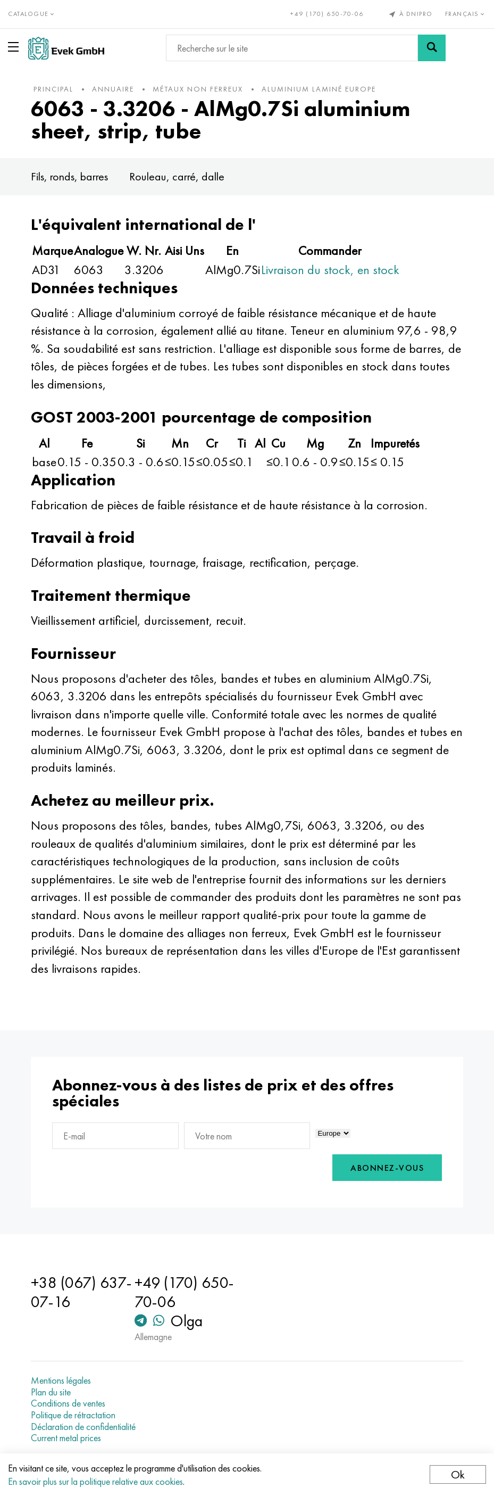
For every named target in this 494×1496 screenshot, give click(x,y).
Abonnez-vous (387, 1167)
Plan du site (51, 1392)
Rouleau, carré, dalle (176, 176)
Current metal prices (66, 1438)
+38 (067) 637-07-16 (81, 1292)
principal (53, 89)
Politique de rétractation (73, 1415)
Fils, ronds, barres (69, 176)
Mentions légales (61, 1380)
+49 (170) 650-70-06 (327, 14)
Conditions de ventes (68, 1403)
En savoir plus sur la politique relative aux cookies (95, 1481)
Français (466, 14)
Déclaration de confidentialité (83, 1427)
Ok (458, 1474)
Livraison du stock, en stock (330, 269)
